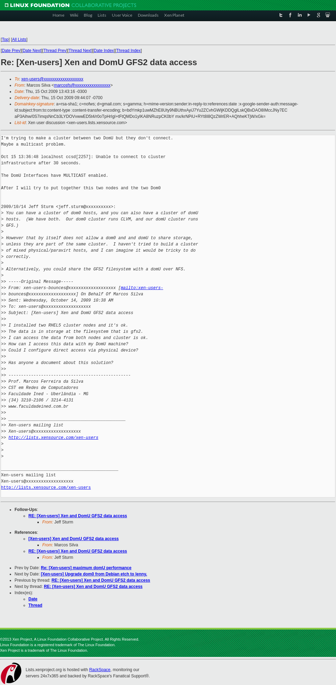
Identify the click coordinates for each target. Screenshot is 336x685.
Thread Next (80, 50)
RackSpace (99, 669)
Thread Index (128, 50)
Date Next (32, 50)
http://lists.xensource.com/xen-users (53, 438)
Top (5, 39)
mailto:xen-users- (142, 288)
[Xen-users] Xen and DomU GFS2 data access (73, 538)
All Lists (19, 39)
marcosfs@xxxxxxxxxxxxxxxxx (82, 85)
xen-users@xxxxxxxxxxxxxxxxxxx (52, 79)
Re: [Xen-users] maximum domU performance (86, 567)
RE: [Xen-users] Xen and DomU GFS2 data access (77, 515)
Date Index (104, 50)
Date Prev (11, 50)
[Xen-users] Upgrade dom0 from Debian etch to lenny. (94, 574)
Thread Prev (54, 50)
